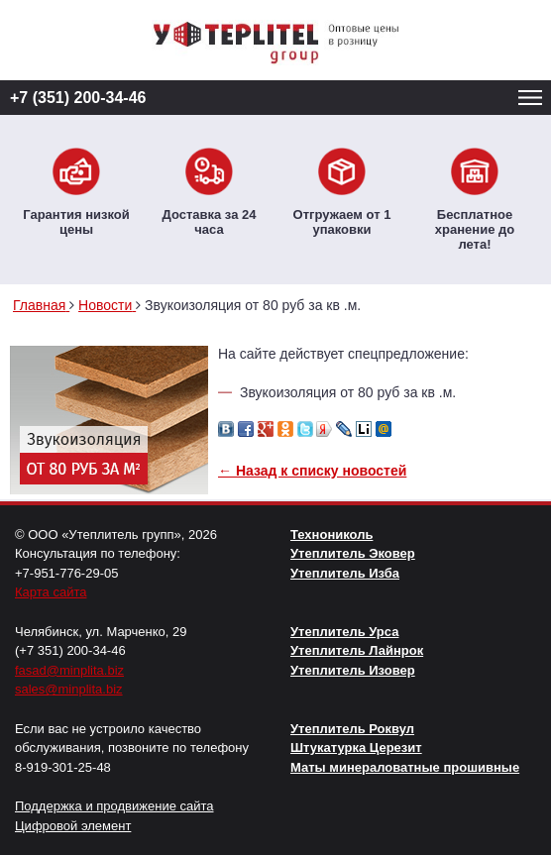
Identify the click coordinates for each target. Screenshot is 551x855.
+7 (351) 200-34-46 (78, 97)
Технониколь (331, 534)
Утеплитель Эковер (352, 553)
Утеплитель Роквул (352, 728)
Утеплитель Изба (344, 573)
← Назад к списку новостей (312, 471)
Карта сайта (50, 592)
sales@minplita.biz (69, 689)
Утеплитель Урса (344, 631)
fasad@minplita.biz (69, 670)
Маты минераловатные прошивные (404, 767)
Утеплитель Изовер (352, 670)
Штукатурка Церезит (356, 747)
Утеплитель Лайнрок (356, 650)
